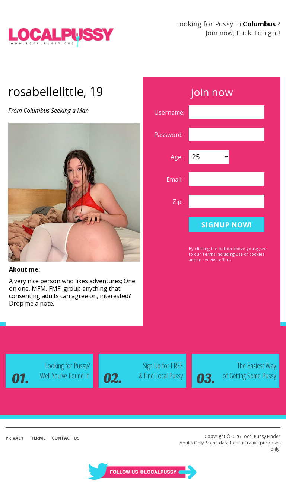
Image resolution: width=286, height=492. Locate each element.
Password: (169, 135)
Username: (170, 112)
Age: (177, 157)
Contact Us (66, 438)
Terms (38, 438)
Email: (175, 179)
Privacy (14, 438)
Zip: (178, 202)
